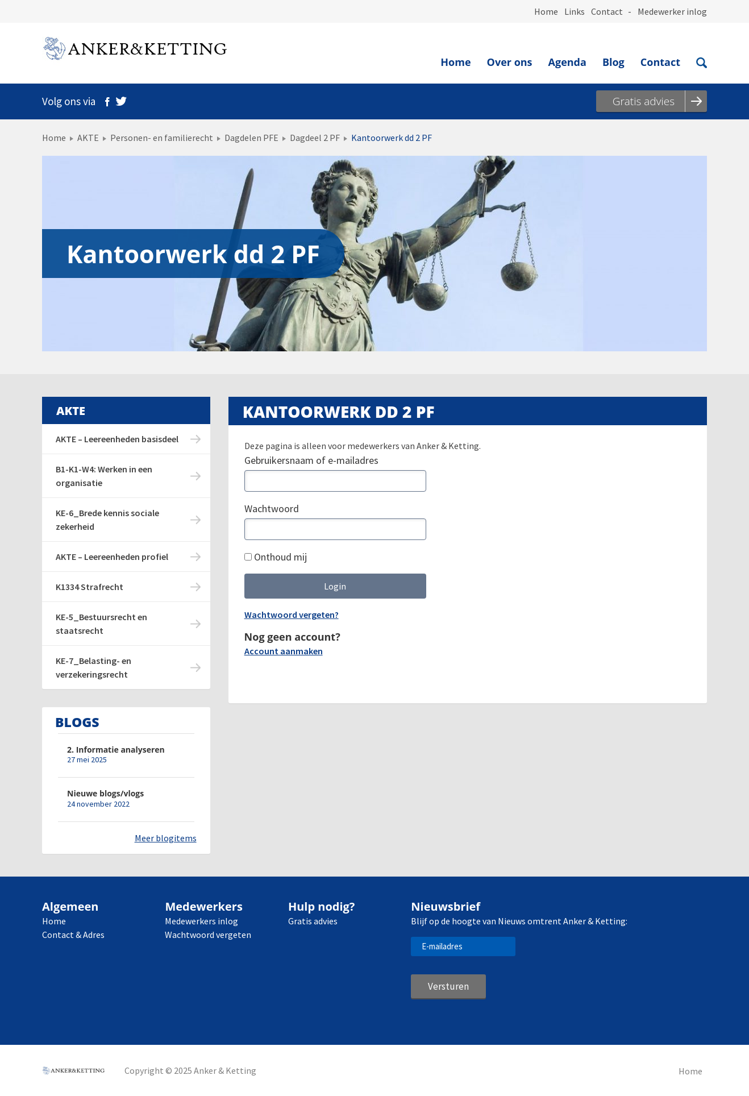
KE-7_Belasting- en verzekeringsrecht (93, 667)
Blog (613, 62)
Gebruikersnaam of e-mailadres (311, 460)
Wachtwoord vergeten (208, 934)
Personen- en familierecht (161, 137)
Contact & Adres (73, 934)
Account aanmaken (283, 651)
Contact (607, 11)
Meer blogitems (166, 838)
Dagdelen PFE (251, 137)
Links (574, 11)
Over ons (509, 62)
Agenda (567, 62)
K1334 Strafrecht (89, 586)
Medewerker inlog (672, 11)
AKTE (88, 137)
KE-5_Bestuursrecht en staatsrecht (101, 623)
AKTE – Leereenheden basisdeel (117, 439)
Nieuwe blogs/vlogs (105, 793)
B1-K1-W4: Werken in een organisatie (104, 475)
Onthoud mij (275, 556)
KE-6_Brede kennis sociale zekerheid (107, 519)
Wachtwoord (271, 508)
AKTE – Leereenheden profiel (112, 556)
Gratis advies (313, 921)
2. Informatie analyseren (116, 749)
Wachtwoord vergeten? (291, 614)
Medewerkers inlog (201, 921)
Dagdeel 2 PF (315, 137)
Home (546, 11)
